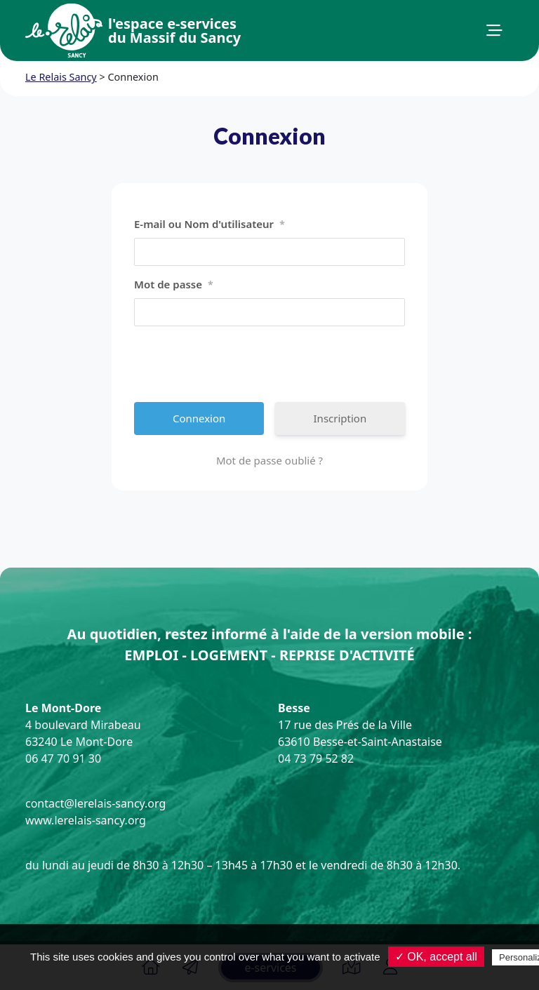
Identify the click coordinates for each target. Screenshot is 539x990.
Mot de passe (173, 285)
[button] (494, 30)
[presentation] (240, 364)
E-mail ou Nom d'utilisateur (209, 224)
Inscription (340, 418)
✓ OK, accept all (436, 957)
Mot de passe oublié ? (269, 460)
